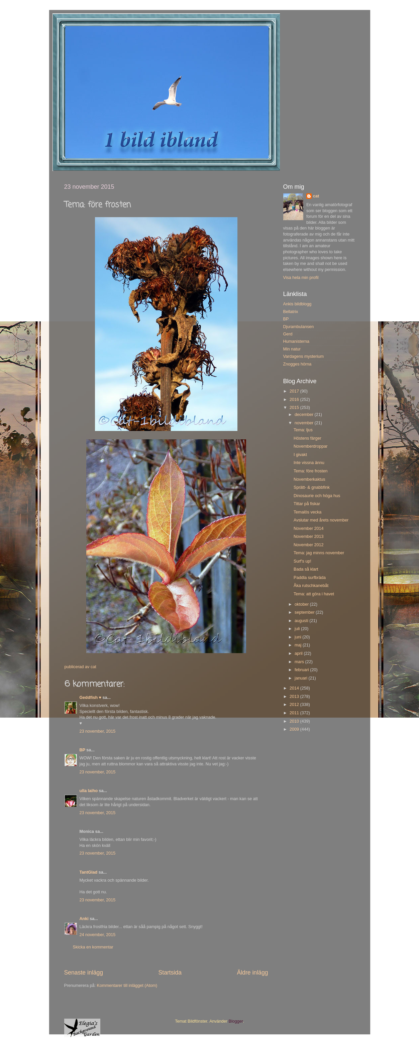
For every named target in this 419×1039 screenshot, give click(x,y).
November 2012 (309, 545)
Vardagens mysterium (303, 356)
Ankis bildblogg (297, 304)
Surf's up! (302, 561)
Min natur (292, 349)
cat (316, 196)
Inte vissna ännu (309, 462)
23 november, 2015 (98, 731)
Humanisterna (296, 341)
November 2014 (309, 528)
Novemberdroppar (311, 446)
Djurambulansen (298, 326)
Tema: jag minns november (319, 553)
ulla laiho (89, 790)
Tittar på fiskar (307, 503)
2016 (295, 399)
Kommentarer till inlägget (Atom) (127, 985)
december (305, 414)
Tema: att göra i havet (314, 594)
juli (298, 628)
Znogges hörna (297, 364)
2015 (295, 407)
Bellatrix (290, 311)
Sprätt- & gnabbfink (312, 487)
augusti (302, 620)
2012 (295, 704)
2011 (295, 713)
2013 (295, 696)
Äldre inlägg (252, 972)
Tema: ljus (303, 430)
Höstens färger (307, 438)
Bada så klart (306, 569)
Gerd (288, 334)
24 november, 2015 (98, 934)
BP (82, 750)
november (305, 423)
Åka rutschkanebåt (311, 585)
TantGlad (89, 872)
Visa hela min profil (301, 277)
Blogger (236, 1021)
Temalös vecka (307, 512)
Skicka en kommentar (93, 947)
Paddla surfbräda (310, 577)
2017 (295, 391)
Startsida (170, 972)
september (305, 612)
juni (298, 637)
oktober (302, 604)
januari (301, 678)
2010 (295, 721)
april (299, 653)
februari (302, 669)
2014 (295, 688)
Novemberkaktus (309, 479)
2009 (295, 729)
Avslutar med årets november (321, 520)
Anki (84, 918)
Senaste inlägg (83, 972)
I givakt (300, 454)
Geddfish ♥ (91, 697)
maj (299, 645)
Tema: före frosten (311, 471)
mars (300, 661)
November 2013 (309, 536)
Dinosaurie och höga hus (317, 495)
